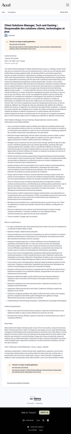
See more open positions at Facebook (18, 383)
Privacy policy (30, 403)
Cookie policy (39, 403)
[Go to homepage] (6, 5)
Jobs (38, 420)
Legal (41, 430)
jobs (3, 12)
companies (11, 12)
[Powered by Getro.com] (35, 398)
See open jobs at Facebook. (17, 44)
